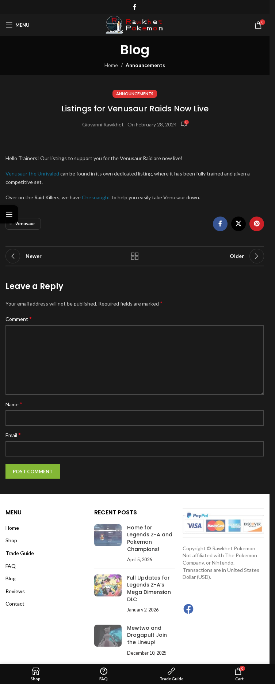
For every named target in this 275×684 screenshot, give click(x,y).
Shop (11, 540)
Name (13, 403)
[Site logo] (135, 24)
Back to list (135, 256)
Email (13, 434)
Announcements (145, 65)
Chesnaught (96, 197)
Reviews (15, 591)
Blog (10, 578)
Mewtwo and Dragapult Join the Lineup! (147, 635)
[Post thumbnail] (108, 543)
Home (111, 65)
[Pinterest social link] (256, 224)
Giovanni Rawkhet (103, 124)
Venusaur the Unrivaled (32, 173)
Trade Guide (19, 553)
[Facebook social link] (134, 6)
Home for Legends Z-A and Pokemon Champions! (149, 538)
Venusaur (25, 223)
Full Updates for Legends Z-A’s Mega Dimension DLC (149, 588)
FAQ (10, 566)
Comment (18, 318)
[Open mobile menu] (17, 25)
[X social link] (238, 224)
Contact (14, 603)
